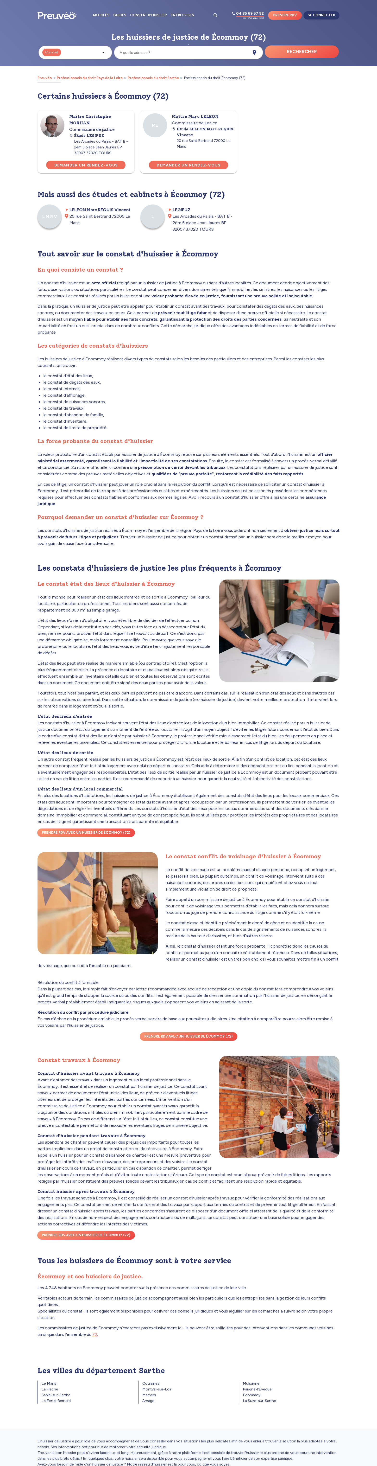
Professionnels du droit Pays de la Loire (89, 78)
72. (95, 1334)
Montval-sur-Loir (156, 1389)
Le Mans (49, 1383)
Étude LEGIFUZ (86, 135)
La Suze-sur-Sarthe (259, 1400)
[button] (75, 52)
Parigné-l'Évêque (257, 1389)
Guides (119, 15)
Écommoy (251, 1395)
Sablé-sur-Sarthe (56, 1395)
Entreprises (182, 15)
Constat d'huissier (148, 15)
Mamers (149, 1395)
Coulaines (150, 1383)
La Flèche (50, 1389)
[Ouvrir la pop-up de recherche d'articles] (215, 15)
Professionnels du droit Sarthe (153, 78)
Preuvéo (45, 78)
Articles (101, 15)
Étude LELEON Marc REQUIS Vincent (202, 132)
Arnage (148, 1400)
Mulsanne (251, 1383)
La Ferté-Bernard (56, 1400)
